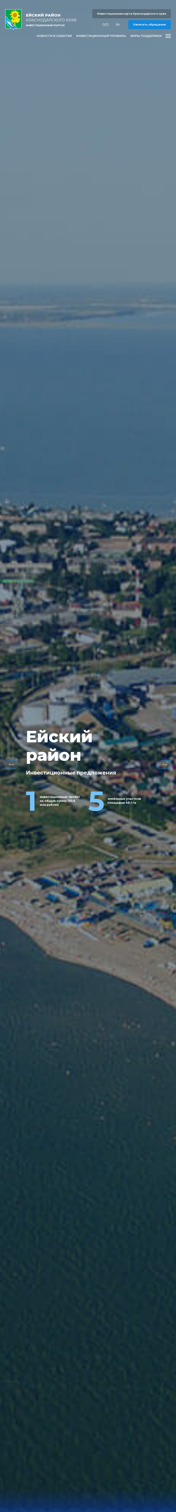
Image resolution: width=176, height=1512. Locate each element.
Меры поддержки (146, 36)
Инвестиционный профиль (101, 36)
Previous (11, 764)
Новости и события (54, 36)
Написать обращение (149, 24)
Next (164, 764)
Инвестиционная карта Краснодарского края (131, 13)
